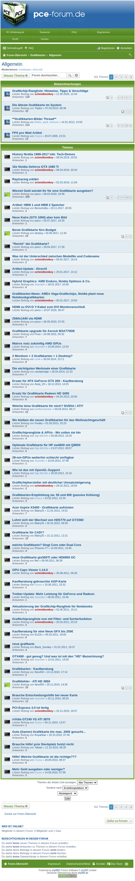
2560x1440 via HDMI (27, 318)
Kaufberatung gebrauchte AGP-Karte (39, 581)
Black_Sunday (43, 647)
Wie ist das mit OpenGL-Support (36, 470)
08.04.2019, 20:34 (66, 169)
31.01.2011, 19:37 (64, 647)
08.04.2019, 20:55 (66, 157)
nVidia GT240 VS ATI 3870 (31, 719)
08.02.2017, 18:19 (66, 259)
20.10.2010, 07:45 (59, 734)
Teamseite (45, 32)
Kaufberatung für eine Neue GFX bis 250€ (42, 631)
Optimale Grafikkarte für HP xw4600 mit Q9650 (46, 445)
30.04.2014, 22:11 (53, 359)
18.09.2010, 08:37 (55, 759)
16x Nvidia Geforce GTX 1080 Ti (35, 166)
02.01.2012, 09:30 (57, 523)
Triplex (38, 108)
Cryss (38, 136)
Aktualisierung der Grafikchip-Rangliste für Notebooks (52, 606)
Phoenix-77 (41, 548)
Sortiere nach (67, 788)
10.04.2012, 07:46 (58, 460)
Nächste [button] (131, 77)
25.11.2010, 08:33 (58, 698)
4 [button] (126, 77)
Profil (15, 38)
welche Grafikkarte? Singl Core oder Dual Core (46, 545)
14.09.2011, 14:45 (61, 548)
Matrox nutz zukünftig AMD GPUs (36, 343)
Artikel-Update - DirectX (29, 268)
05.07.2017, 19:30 (54, 220)
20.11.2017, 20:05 (61, 208)
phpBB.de (83, 873)
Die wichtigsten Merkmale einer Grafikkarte (44, 368)
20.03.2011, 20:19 (66, 622)
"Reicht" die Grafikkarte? (30, 244)
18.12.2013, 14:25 (58, 384)
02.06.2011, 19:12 (66, 609)
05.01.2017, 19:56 (66, 300)
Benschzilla (41, 208)
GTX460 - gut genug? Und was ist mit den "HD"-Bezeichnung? (58, 656)
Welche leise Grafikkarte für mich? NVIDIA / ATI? (47, 406)
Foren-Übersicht (18, 863)
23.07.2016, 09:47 (54, 310)
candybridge (42, 371)
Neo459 (39, 672)
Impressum (54, 863)
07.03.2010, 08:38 (55, 108)
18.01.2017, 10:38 (58, 284)
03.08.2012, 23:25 (61, 435)
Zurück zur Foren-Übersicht (20, 813)
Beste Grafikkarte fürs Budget (34, 230)
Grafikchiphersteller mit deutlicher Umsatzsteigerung (51, 482)
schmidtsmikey (44, 94)
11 (130, 125)
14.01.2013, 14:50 (71, 122)
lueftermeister (43, 409)
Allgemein (12, 64)
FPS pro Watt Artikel (27, 133)
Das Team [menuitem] (117, 863)
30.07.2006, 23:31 (55, 136)
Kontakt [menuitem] (100, 863)
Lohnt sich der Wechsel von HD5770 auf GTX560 (47, 520)
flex (37, 560)
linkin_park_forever (47, 122)
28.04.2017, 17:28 (54, 247)
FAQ (73, 32)
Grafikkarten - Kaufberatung (32, 669)
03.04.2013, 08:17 (65, 409)
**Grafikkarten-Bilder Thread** (34, 119)
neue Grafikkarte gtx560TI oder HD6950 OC (43, 557)
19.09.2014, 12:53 (58, 346)
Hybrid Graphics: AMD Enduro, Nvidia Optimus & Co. (51, 281)
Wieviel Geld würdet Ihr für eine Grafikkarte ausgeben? (52, 191)
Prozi (37, 334)
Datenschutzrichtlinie (79, 863)
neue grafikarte (23, 644)
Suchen (44, 38)
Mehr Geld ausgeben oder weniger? (38, 769)
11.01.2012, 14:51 (57, 510)
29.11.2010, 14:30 (57, 684)
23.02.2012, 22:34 (55, 498)
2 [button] (116, 77)
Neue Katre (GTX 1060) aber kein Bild (39, 217)
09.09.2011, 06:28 (52, 560)
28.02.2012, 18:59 (66, 485)
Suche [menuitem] (130, 55)
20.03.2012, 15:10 (61, 473)
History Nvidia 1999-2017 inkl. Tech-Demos (43, 154)
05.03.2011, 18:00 (55, 634)
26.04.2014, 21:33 (62, 371)
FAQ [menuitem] (31, 48)
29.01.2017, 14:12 (66, 271)
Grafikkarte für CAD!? (28, 532)
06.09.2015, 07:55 (54, 321)
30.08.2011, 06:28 (66, 573)
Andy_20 (40, 384)
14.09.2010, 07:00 (55, 772)
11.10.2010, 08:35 (55, 747)
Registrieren (103, 32)
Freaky (39, 423)
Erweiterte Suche (76, 75)
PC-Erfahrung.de (15, 32)
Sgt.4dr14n (41, 435)
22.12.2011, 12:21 (57, 535)
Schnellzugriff (15, 48)
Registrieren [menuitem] (108, 48)
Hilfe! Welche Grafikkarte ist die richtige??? (44, 756)
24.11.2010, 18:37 (66, 710)
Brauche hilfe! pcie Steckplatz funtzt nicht (43, 744)
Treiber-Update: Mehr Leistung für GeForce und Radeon (53, 594)
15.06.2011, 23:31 (55, 584)
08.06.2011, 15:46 (58, 597)
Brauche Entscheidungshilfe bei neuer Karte (45, 695)
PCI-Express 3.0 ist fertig (30, 707)
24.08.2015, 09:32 (54, 334)
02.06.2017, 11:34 (56, 233)
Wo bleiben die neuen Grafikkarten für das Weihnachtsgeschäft (58, 420)
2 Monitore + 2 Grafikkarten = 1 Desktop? (42, 356)
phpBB (55, 870)
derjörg (39, 233)
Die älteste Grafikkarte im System (36, 105)
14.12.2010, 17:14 (57, 672)
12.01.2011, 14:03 (58, 659)
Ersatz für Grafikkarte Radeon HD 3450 (40, 393)
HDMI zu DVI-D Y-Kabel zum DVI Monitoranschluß (48, 307)
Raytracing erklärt (25, 179)
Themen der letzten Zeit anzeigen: (67, 782)
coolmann (25, 69)
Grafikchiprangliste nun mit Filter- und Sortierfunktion (52, 619)
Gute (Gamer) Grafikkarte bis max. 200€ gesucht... (49, 731)
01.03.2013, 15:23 (55, 423)
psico (38, 194)
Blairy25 (39, 510)
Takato (38, 747)
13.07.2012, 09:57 (61, 448)
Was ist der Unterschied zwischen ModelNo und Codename (55, 256)
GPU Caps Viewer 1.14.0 (30, 570)
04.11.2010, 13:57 (55, 722)
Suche (69, 75)
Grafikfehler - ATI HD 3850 (31, 681)
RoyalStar (40, 734)
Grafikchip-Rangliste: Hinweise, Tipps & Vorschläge (50, 91)
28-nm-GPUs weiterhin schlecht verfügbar (43, 457)
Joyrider (40, 284)
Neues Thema (14, 75)
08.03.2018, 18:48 (54, 194)
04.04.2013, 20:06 (66, 396)
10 (126, 125)
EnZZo (38, 634)
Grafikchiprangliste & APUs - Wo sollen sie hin (46, 432)
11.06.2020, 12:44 (66, 94)
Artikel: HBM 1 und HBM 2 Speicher (38, 205)
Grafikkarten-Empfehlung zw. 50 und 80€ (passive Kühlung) (56, 495)
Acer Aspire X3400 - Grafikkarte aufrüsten (42, 507)
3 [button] (121, 77)
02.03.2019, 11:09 (66, 182)
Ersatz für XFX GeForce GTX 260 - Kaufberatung (47, 381)
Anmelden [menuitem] (126, 48)
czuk (37, 359)
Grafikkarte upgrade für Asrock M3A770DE (43, 331)
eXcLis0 (37, 69)
